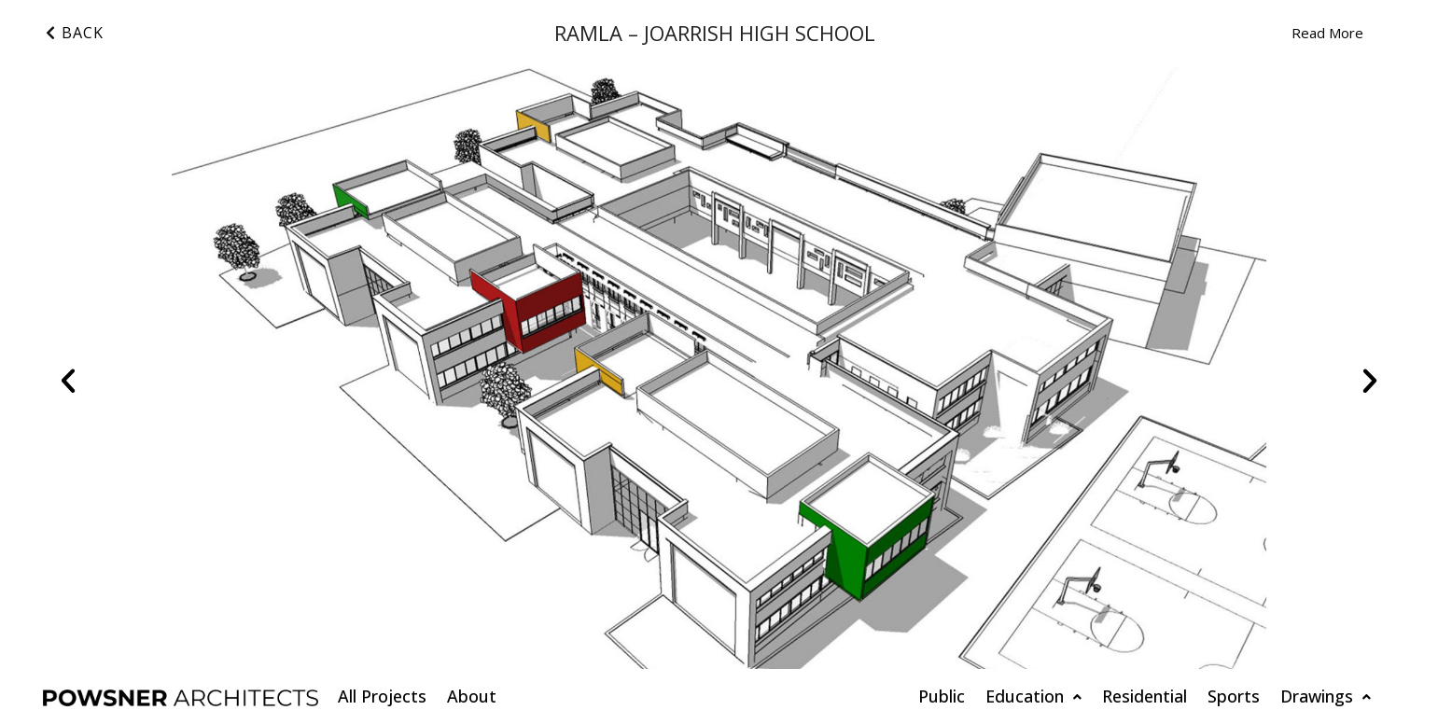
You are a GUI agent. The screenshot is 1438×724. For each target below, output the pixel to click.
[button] (68, 381)
